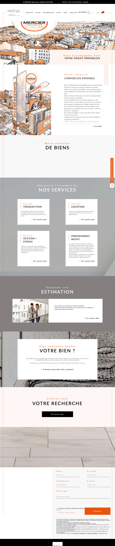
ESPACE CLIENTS (74, 12)
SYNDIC (65, 12)
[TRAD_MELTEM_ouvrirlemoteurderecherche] (84, 12)
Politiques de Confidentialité (79, 533)
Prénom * (93, 471)
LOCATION (37, 12)
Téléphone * (63, 481)
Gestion (58, 12)
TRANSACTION (29, 12)
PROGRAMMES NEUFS (48, 12)
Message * (62, 491)
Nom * (60, 471)
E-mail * (92, 481)
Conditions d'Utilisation (92, 533)
